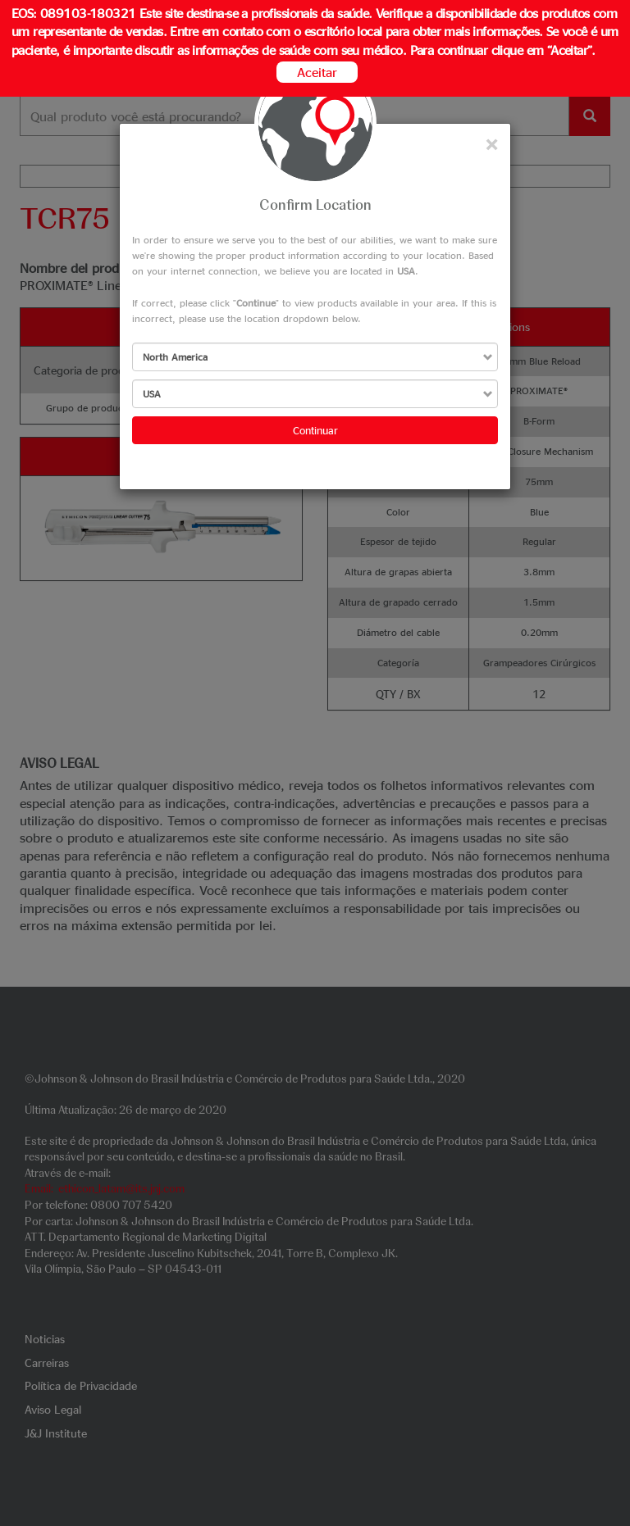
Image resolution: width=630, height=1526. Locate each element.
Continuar (315, 430)
